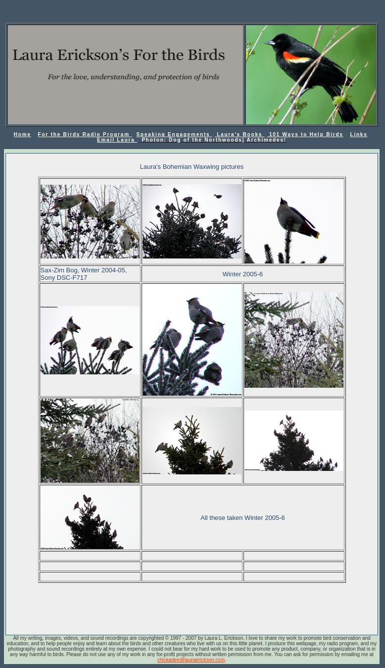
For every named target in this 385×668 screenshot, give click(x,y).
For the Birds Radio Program (85, 134)
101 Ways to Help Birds (305, 134)
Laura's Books (240, 134)
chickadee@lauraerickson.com (191, 660)
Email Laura (117, 140)
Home (22, 134)
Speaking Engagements (174, 134)
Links (358, 134)
